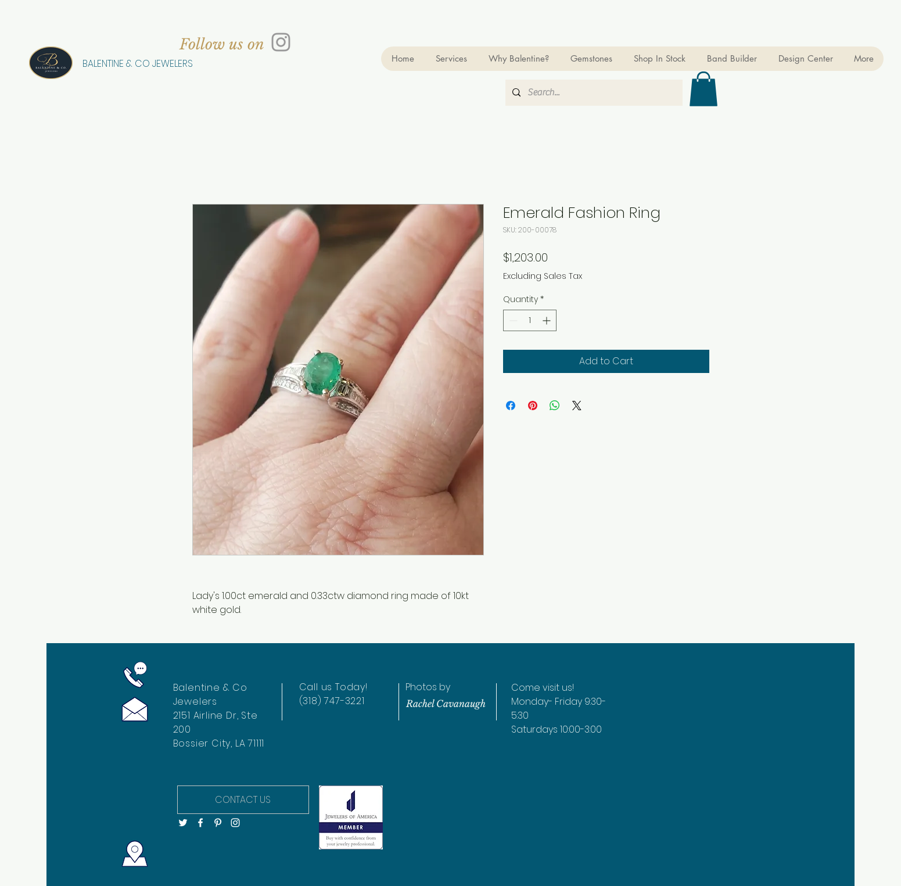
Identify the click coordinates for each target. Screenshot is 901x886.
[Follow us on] (221, 44)
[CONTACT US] (243, 799)
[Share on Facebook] (511, 405)
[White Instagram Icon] (235, 822)
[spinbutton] (529, 320)
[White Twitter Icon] (183, 822)
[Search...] (592, 93)
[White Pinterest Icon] (218, 822)
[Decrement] (512, 320)
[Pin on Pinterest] (533, 405)
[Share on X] (577, 405)
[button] (703, 88)
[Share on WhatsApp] (555, 405)
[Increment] (547, 320)
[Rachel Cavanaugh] (446, 703)
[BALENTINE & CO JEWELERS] (137, 64)
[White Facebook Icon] (200, 822)
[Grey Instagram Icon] (280, 42)
